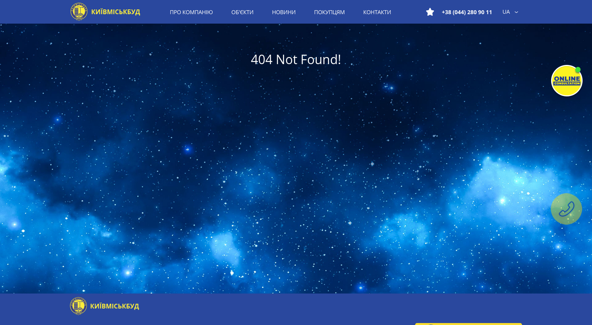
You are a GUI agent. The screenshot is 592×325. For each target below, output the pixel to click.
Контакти (377, 12)
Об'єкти (243, 12)
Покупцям (329, 12)
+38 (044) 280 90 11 (467, 12)
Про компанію (191, 12)
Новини (284, 12)
